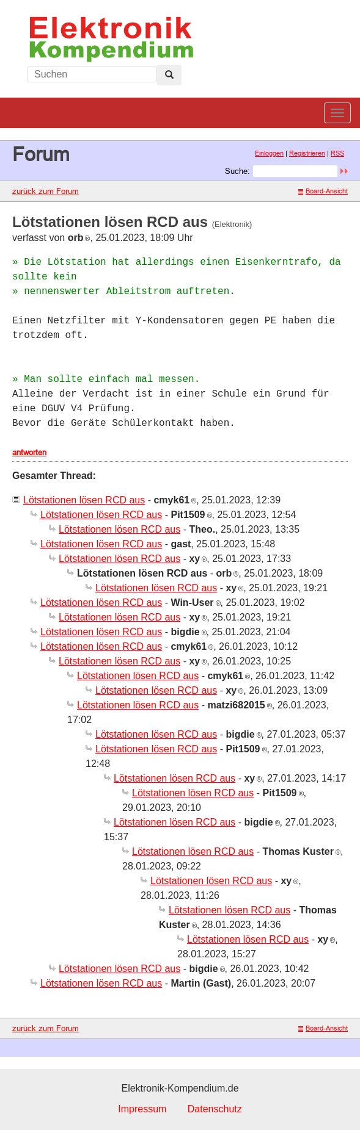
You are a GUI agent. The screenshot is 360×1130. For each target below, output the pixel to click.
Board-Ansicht (323, 191)
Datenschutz (215, 1109)
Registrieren (307, 153)
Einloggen (269, 153)
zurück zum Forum (45, 191)
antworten (29, 452)
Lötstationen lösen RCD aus (84, 500)
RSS (337, 153)
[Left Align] (169, 75)
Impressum (142, 1109)
